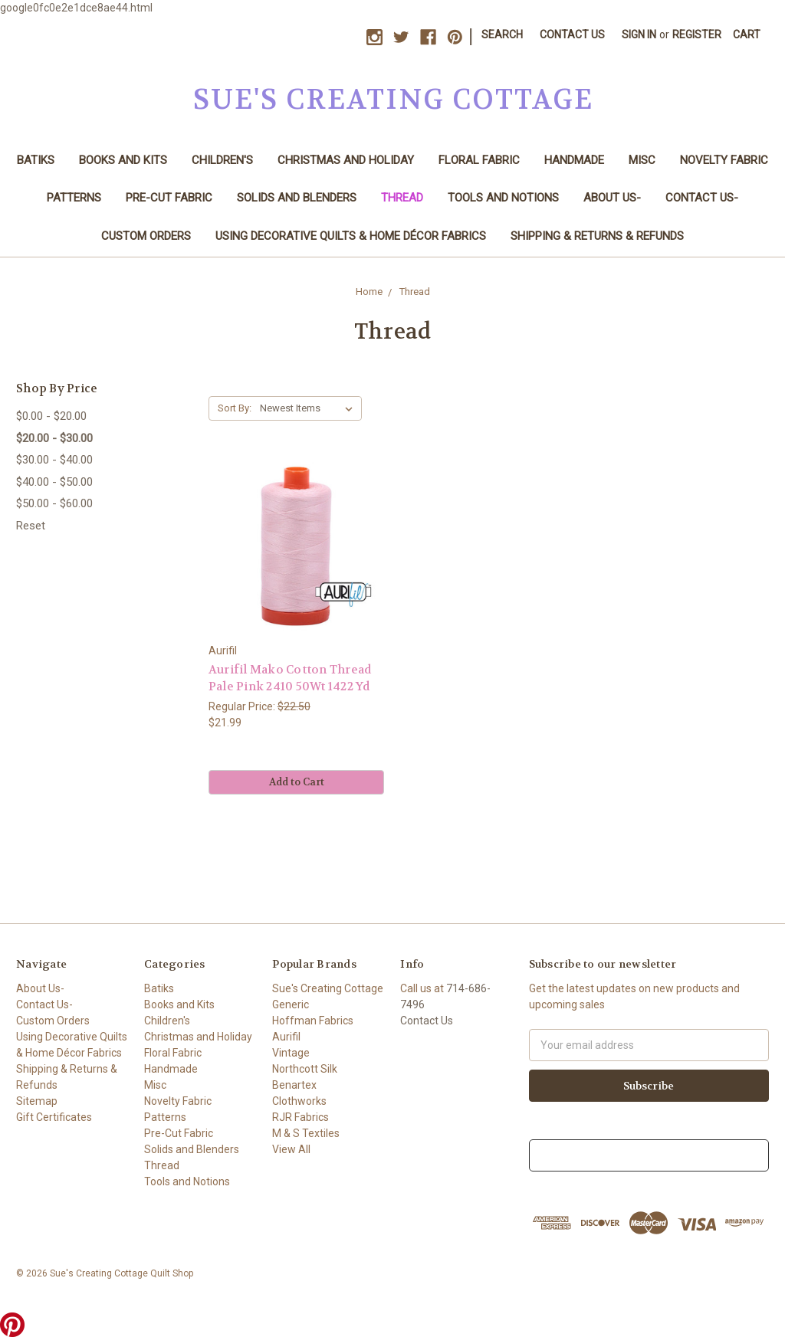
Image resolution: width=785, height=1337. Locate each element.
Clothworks (299, 1101)
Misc (642, 160)
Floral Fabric (479, 160)
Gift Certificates (54, 1117)
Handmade (574, 160)
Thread (402, 198)
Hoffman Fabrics (312, 1020)
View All (291, 1149)
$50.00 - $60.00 (54, 503)
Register (696, 34)
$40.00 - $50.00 (54, 482)
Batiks (35, 160)
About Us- (612, 198)
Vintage (291, 1053)
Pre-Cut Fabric (169, 198)
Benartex (294, 1085)
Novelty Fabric (724, 160)
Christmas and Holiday (346, 160)
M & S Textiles (306, 1133)
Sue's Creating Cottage (327, 988)
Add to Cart (296, 781)
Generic (290, 1004)
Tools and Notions (503, 198)
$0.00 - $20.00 (51, 416)
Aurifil (286, 1037)
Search (502, 34)
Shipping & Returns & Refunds (597, 236)
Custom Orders (146, 236)
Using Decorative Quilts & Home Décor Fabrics (350, 236)
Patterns (74, 198)
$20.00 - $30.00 (54, 438)
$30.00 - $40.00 (54, 460)
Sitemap (36, 1101)
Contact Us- (701, 198)
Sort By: (234, 408)
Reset (30, 526)
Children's (222, 160)
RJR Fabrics (300, 1117)
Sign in (639, 34)
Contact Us (572, 34)
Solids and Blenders (296, 198)
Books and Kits (123, 160)
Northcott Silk (304, 1069)
